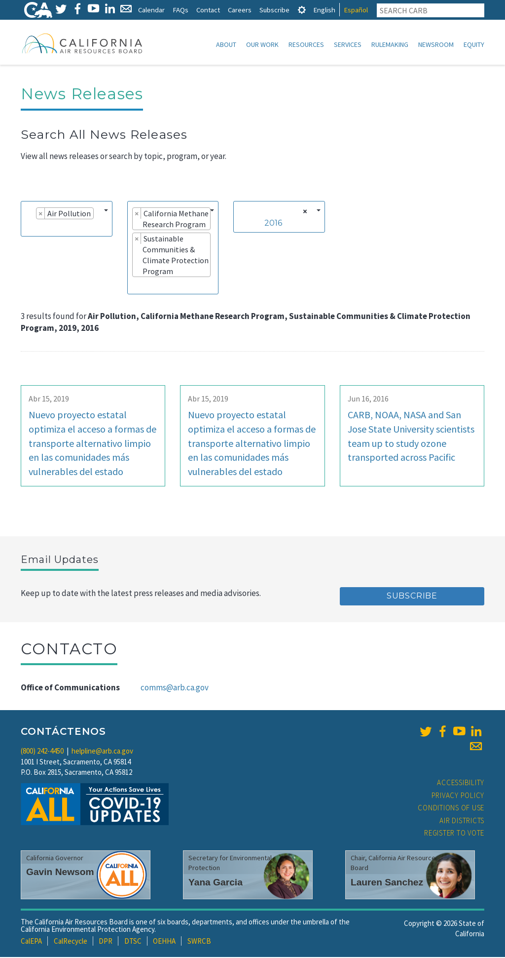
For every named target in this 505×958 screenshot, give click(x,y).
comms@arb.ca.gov (175, 688)
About (226, 44)
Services (347, 44)
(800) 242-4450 (42, 752)
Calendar (151, 9)
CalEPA (31, 942)
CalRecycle (70, 942)
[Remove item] (40, 214)
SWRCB (199, 942)
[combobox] (66, 220)
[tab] (301, 9)
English (324, 9)
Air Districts (461, 821)
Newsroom (436, 44)
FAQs (180, 9)
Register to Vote (454, 833)
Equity (474, 44)
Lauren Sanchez (387, 883)
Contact (208, 9)
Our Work (262, 44)
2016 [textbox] (273, 224)
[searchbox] (29, 228)
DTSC (133, 942)
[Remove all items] (303, 212)
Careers (240, 9)
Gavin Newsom (60, 873)
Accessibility (460, 783)
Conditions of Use (451, 808)
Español (356, 9)
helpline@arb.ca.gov (102, 752)
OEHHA (164, 942)
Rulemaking (389, 44)
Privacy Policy (458, 796)
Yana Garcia (215, 883)
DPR (105, 942)
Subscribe (274, 9)
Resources (306, 44)
